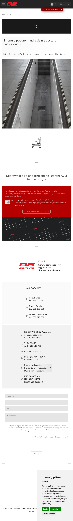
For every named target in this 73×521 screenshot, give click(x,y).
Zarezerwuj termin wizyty (51, 9)
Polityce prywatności (60, 437)
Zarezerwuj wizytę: (35, 368)
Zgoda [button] (45, 509)
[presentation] (51, 445)
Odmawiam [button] (55, 509)
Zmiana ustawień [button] (49, 513)
